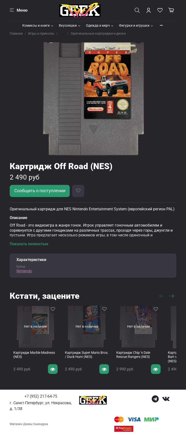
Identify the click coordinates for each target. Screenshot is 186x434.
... (62, 33)
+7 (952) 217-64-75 (40, 393)
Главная (16, 33)
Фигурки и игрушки (136, 25)
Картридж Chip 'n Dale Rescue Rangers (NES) (133, 351)
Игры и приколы (41, 33)
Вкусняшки (70, 25)
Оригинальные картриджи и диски (98, 33)
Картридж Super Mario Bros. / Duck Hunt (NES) (86, 351)
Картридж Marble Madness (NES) (32, 351)
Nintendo (24, 271)
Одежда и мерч (100, 25)
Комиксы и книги (38, 25)
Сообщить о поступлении (39, 190)
